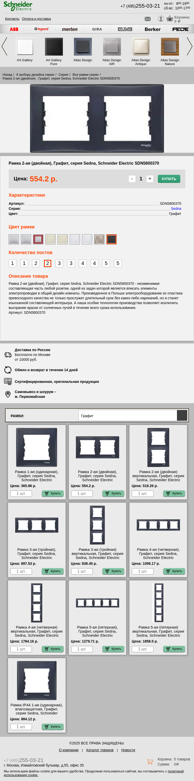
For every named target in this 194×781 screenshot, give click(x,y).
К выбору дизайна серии (35, 74)
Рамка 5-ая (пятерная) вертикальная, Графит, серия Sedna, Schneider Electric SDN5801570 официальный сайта (158, 635)
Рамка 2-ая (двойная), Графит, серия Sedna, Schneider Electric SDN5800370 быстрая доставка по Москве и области (97, 482)
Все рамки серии (85, 74)
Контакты (12, 19)
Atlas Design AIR (112, 62)
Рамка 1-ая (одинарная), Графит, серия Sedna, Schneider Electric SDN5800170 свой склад (37, 478)
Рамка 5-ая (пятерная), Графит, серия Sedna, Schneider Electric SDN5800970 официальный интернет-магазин (97, 635)
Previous (4, 46)
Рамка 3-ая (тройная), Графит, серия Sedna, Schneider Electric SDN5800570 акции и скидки (36, 556)
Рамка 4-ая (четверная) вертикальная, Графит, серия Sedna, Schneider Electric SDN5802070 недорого (37, 633)
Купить (169, 179)
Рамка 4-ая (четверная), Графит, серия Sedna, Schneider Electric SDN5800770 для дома (158, 556)
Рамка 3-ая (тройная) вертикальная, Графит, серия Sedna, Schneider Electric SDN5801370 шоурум (97, 556)
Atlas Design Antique (141, 62)
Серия (63, 74)
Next (190, 46)
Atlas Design (83, 60)
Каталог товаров (100, 750)
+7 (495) (140, 6)
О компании (68, 750)
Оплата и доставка (36, 19)
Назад (7, 74)
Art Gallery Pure (53, 62)
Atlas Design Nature (170, 62)
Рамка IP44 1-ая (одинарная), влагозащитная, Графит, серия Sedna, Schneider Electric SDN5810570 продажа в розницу (36, 713)
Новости (128, 750)
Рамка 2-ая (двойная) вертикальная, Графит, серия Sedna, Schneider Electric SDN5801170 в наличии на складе (158, 480)
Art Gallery (24, 60)
